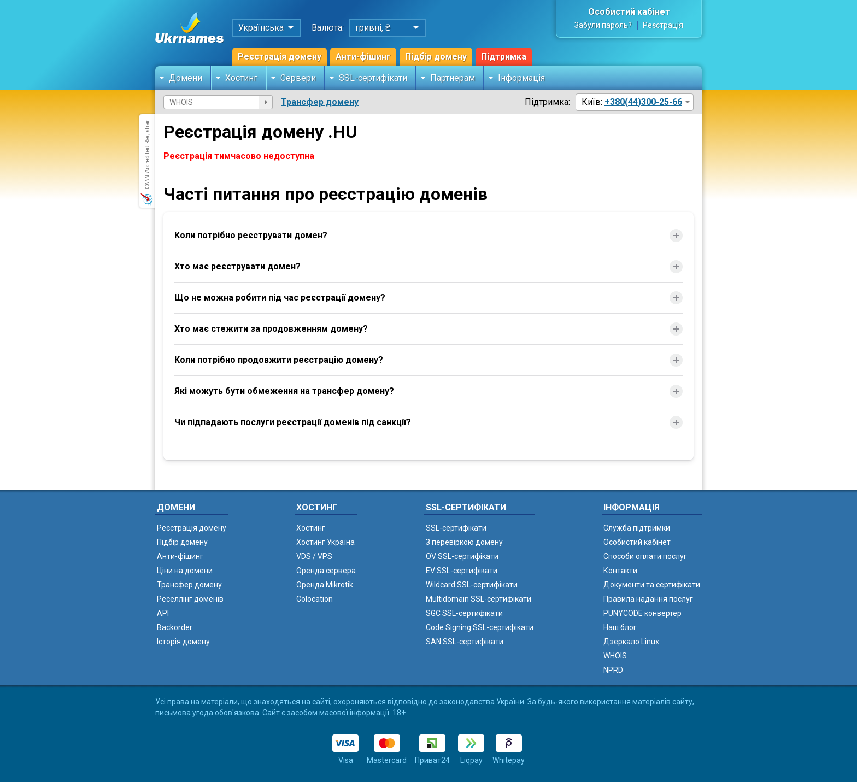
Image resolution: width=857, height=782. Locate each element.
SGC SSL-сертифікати (464, 613)
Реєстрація (663, 25)
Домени (185, 78)
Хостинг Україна (325, 542)
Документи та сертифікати (651, 584)
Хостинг (241, 78)
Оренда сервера (326, 570)
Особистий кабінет (629, 12)
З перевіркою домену (464, 542)
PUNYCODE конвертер (642, 613)
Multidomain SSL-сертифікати (478, 599)
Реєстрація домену (279, 56)
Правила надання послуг (648, 599)
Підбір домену (436, 56)
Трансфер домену (320, 102)
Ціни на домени (185, 570)
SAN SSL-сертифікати (464, 641)
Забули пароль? (603, 25)
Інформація (521, 78)
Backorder (174, 627)
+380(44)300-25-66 (643, 102)
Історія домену (183, 641)
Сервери (298, 78)
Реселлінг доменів (190, 599)
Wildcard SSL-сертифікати (472, 584)
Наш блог (620, 627)
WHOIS (615, 655)
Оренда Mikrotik (324, 584)
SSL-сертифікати (373, 78)
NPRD (613, 670)
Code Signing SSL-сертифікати (479, 627)
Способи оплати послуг (645, 556)
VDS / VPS (314, 556)
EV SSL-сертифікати (461, 570)
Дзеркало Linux (631, 641)
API (163, 613)
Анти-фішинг (363, 56)
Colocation (314, 599)
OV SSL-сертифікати (462, 556)
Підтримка (503, 56)
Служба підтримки (636, 528)
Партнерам (452, 78)
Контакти (620, 570)
